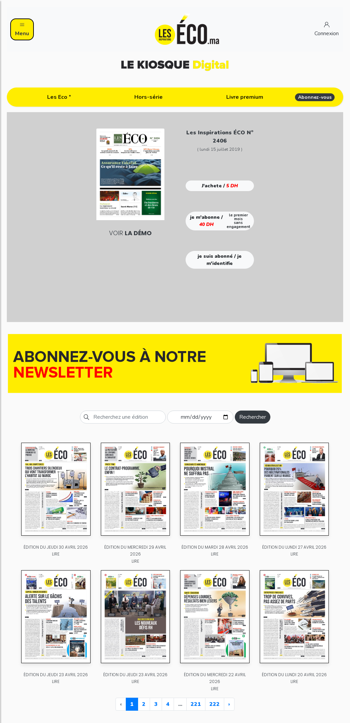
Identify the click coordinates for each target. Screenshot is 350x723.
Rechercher (252, 417)
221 (196, 704)
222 (215, 704)
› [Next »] (229, 704)
